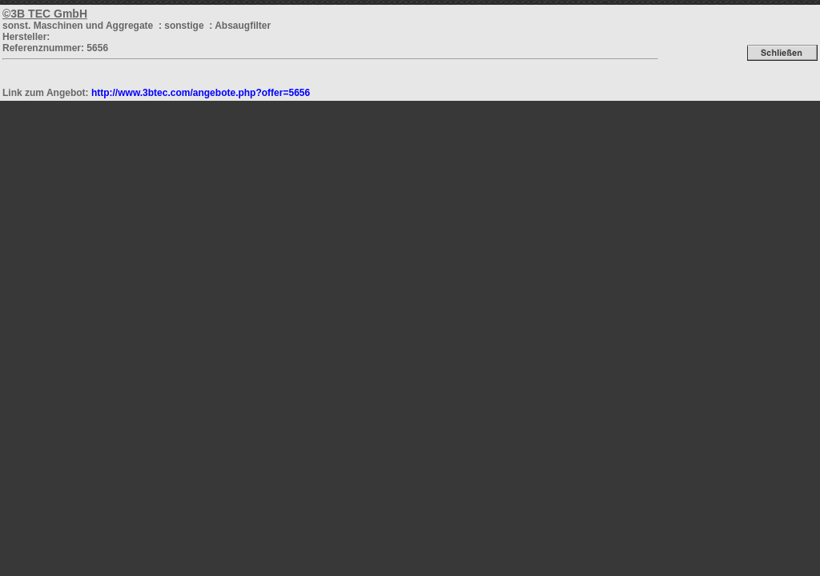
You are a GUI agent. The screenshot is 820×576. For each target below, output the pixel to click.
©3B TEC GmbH (44, 13)
